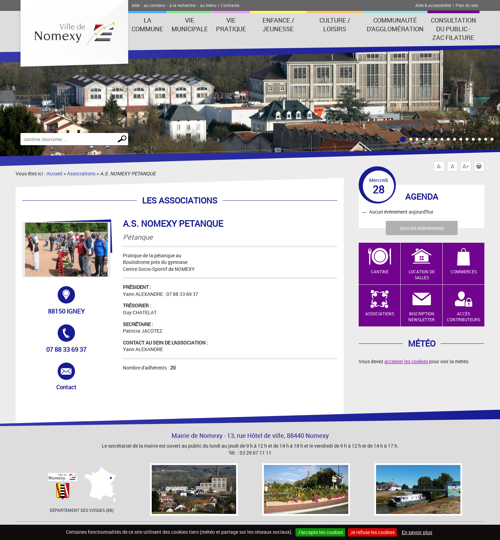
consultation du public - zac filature (453, 29)
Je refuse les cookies (372, 532)
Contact (74, 377)
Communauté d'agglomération (395, 24)
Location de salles (422, 274)
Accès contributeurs (463, 316)
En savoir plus (417, 532)
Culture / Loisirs (334, 24)
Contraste (230, 5)
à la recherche (182, 5)
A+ (465, 166)
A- (439, 166)
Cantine (380, 271)
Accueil (54, 173)
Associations (81, 173)
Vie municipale (190, 24)
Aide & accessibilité (433, 5)
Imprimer (480, 166)
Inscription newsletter (421, 316)
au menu (208, 5)
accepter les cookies (406, 361)
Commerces (464, 271)
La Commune (147, 24)
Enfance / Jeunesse (278, 24)
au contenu (154, 5)
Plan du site (467, 5)
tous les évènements (422, 228)
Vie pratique (231, 24)
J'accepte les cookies (320, 532)
